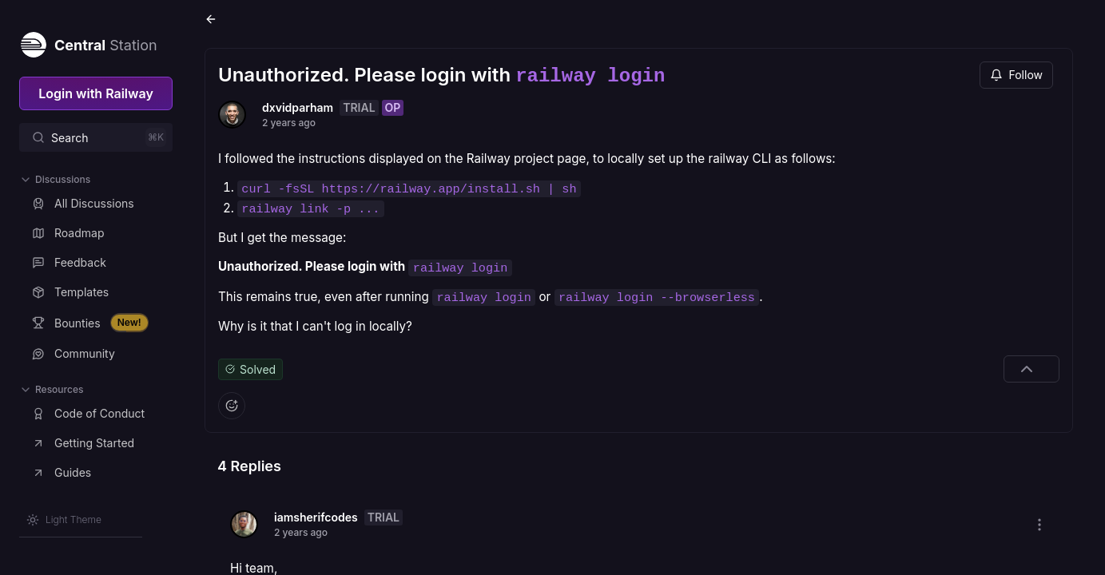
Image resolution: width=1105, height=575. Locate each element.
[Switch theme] (64, 519)
